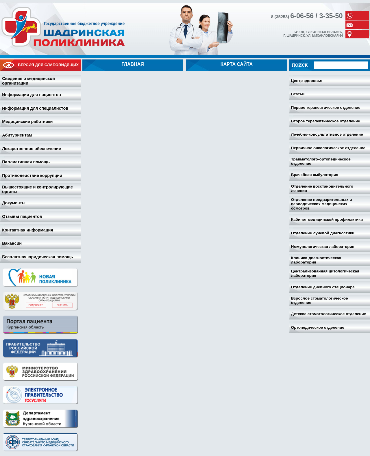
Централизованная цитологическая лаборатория (325, 273)
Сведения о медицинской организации (28, 80)
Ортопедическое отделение (317, 327)
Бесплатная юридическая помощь (37, 257)
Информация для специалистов (35, 108)
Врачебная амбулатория (314, 175)
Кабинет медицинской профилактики (327, 219)
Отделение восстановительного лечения (322, 188)
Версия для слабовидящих (40, 65)
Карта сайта (237, 64)
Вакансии (12, 243)
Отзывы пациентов (22, 216)
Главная (132, 64)
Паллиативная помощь (26, 162)
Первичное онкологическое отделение (328, 148)
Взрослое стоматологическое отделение (319, 300)
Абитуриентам (17, 135)
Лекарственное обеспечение (31, 148)
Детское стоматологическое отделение (328, 314)
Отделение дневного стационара (323, 287)
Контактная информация (27, 230)
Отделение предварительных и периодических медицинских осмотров (321, 203)
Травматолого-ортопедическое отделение (321, 161)
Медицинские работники (27, 121)
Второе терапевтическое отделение (325, 121)
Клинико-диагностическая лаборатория (316, 260)
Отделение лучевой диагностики (322, 233)
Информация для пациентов (31, 94)
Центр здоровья (306, 81)
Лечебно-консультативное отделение (327, 134)
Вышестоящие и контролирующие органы (37, 189)
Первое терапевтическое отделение (325, 107)
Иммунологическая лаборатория (322, 246)
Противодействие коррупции (32, 175)
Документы (13, 203)
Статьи (298, 94)
